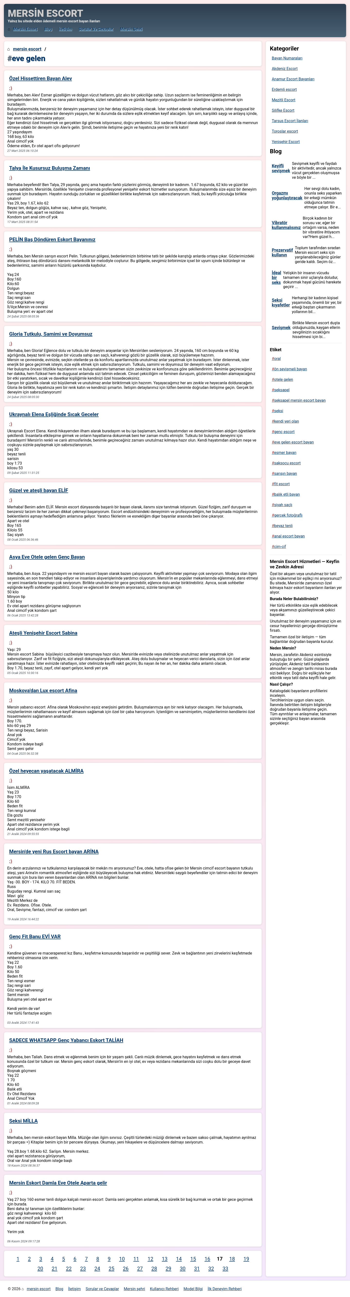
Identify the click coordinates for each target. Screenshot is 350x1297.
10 (122, 1259)
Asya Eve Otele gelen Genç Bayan (47, 557)
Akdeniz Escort (285, 68)
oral (277, 358)
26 (126, 1268)
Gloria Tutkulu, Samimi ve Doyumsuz (50, 334)
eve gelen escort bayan (294, 442)
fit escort (282, 484)
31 (197, 1268)
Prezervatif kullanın (282, 252)
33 (225, 1268)
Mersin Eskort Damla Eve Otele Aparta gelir (58, 1183)
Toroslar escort (285, 131)
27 (140, 1268)
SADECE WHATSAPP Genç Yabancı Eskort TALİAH (66, 1040)
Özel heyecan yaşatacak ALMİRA (46, 771)
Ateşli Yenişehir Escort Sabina (43, 633)
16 (207, 1259)
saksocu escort (287, 463)
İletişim (65, 29)
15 (193, 1259)
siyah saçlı (283, 505)
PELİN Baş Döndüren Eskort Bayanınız (52, 239)
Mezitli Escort (283, 100)
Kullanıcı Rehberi (164, 1289)
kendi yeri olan (286, 421)
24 (97, 1268)
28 (154, 1268)
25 (111, 1268)
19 (246, 1259)
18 (232, 1259)
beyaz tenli (283, 525)
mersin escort (25, 29)
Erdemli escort (284, 89)
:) (10, 88)
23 (83, 1268)
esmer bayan (285, 452)
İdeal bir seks (276, 277)
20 (40, 1268)
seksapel (281, 390)
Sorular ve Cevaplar (96, 29)
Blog (48, 29)
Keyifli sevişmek (281, 168)
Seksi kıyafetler (281, 302)
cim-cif (280, 546)
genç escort (284, 431)
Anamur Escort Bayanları (293, 79)
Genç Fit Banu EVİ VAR (35, 936)
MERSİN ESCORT (45, 13)
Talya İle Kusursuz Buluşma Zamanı (49, 168)
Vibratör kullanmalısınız (286, 225)
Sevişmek (281, 327)
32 (211, 1268)
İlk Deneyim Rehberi (225, 1289)
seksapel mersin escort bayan (300, 400)
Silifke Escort (283, 110)
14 (179, 1259)
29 (168, 1268)
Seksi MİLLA (23, 1121)
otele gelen (283, 379)
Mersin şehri (131, 29)
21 (54, 1268)
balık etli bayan (287, 494)
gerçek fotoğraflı (288, 515)
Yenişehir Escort (286, 141)
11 (136, 1259)
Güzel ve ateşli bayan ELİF (38, 490)
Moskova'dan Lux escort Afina (43, 690)
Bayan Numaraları (287, 58)
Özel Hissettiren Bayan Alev (40, 78)
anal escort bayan (289, 536)
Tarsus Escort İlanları (290, 121)
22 (68, 1268)
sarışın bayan (285, 473)
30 (182, 1268)
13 (164, 1259)
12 (150, 1259)
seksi (278, 411)
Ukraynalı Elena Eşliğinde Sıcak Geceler (54, 414)
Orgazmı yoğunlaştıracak (287, 195)
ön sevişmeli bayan (290, 369)
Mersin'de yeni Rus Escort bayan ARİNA (54, 851)
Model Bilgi (193, 1289)
